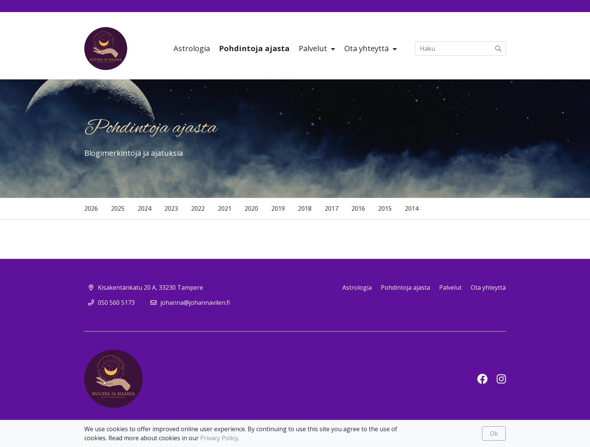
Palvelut (314, 48)
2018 (305, 208)
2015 (385, 208)
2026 (91, 208)
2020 (251, 208)
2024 (144, 208)
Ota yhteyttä (367, 48)
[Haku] (460, 48)
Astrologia (191, 48)
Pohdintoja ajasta (254, 48)
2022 (198, 208)
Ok (494, 433)
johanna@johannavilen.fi (195, 302)
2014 (411, 208)
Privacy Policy (219, 438)
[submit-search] (498, 48)
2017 (331, 208)
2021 (224, 208)
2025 (118, 208)
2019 (278, 208)
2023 (171, 208)
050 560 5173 (116, 302)
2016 (358, 208)
